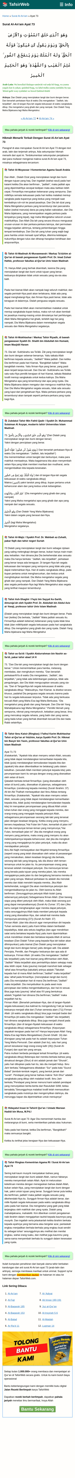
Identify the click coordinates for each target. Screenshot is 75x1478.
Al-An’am (13, 1293)
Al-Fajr (11, 1300)
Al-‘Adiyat (47, 1293)
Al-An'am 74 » (46, 118)
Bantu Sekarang (37, 1409)
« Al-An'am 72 (28, 118)
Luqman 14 (48, 1326)
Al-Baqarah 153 (16, 1313)
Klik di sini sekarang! (59, 130)
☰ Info (66, 4)
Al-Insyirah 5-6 (50, 1313)
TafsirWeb (19, 4)
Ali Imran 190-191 (51, 1300)
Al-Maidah (47, 1319)
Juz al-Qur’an (49, 1306)
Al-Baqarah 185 (16, 1306)
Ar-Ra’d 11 (13, 1326)
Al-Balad (12, 1319)
